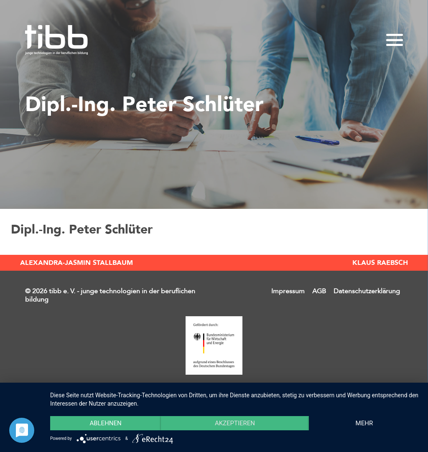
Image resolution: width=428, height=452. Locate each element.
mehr (364, 423)
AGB (319, 291)
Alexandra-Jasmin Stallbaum (76, 262)
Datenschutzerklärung (367, 291)
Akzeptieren (235, 423)
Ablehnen (105, 423)
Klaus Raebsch (380, 262)
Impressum (288, 291)
